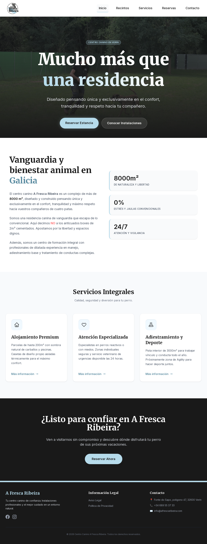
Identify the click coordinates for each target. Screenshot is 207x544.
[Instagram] (14, 517)
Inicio (102, 8)
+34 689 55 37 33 (164, 505)
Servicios (145, 8)
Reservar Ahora (103, 459)
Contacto (192, 8)
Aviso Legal (94, 500)
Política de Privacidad (100, 505)
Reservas (169, 8)
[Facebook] (8, 517)
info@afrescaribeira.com (168, 510)
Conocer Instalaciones (124, 123)
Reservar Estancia (79, 123)
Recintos (122, 8)
